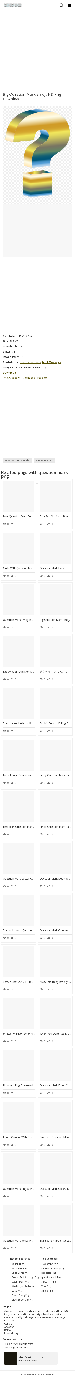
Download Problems (35, 378)
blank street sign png (22, 1299)
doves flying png (20, 1295)
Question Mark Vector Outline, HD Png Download (33, 878)
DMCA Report (11, 378)
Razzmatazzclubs (30, 362)
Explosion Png (48, 1272)
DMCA (7, 1330)
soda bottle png (20, 1272)
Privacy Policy (11, 1333)
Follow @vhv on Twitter (17, 1347)
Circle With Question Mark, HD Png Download (30, 568)
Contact (8, 1323)
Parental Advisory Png (52, 1268)
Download (9, 372)
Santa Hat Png (48, 1281)
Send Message (51, 362)
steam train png (20, 1281)
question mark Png (51, 1277)
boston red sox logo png (25, 1277)
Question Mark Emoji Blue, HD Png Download (31, 620)
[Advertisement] (37, 49)
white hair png (19, 1268)
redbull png (18, 1263)
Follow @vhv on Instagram (18, 1343)
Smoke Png (47, 1290)
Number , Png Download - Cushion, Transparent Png (35, 1085)
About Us (9, 1326)
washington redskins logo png (23, 1288)
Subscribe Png (50, 1263)
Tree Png (46, 1286)
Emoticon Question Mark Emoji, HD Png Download (34, 826)
